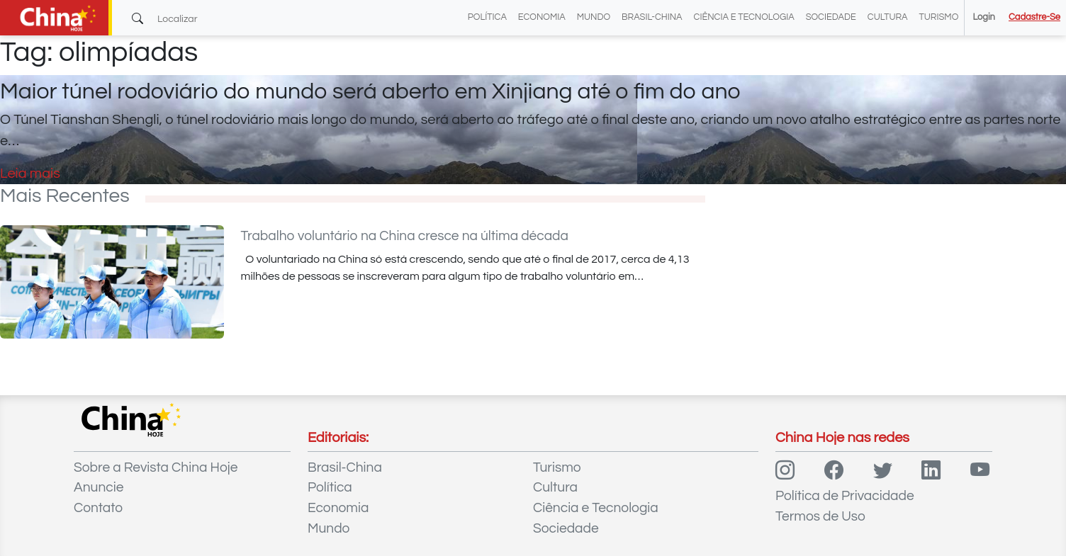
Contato (98, 508)
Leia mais (30, 173)
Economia (542, 17)
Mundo (593, 17)
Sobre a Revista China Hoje (155, 467)
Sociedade (831, 17)
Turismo (939, 17)
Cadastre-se (1034, 17)
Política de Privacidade (844, 496)
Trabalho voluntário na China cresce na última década (404, 236)
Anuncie (98, 487)
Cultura (888, 17)
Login (983, 17)
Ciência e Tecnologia (744, 17)
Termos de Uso (820, 516)
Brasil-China (652, 17)
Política (487, 17)
